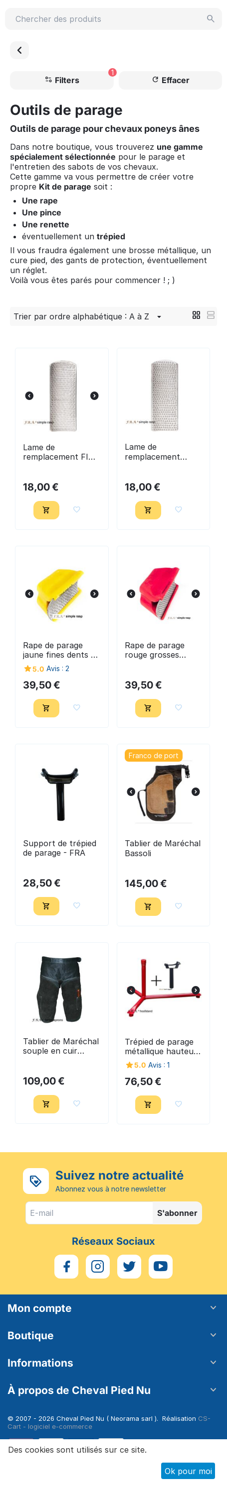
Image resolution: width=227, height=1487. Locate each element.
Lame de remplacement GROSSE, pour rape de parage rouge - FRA (163, 451)
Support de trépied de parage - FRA (59, 848)
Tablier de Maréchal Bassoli (163, 848)
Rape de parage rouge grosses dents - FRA (155, 650)
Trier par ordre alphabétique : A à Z (88, 317)
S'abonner (177, 1213)
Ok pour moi (188, 1471)
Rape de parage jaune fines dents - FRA (58, 650)
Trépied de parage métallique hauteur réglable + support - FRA (161, 1046)
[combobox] (113, 19)
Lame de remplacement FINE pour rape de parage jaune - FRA (61, 452)
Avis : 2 (57, 668)
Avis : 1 (159, 1065)
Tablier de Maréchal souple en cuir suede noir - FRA (61, 1046)
